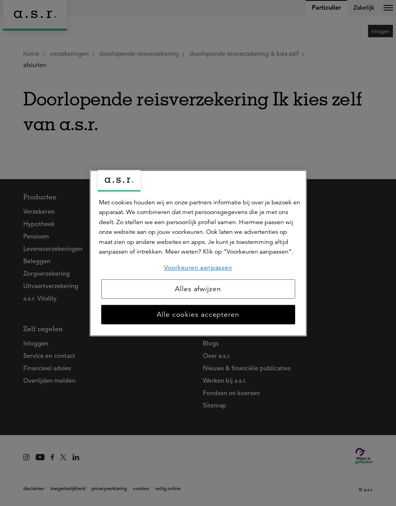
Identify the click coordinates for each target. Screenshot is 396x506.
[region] (198, 253)
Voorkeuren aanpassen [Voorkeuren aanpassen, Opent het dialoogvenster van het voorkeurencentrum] (198, 267)
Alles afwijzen (198, 289)
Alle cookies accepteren (198, 314)
